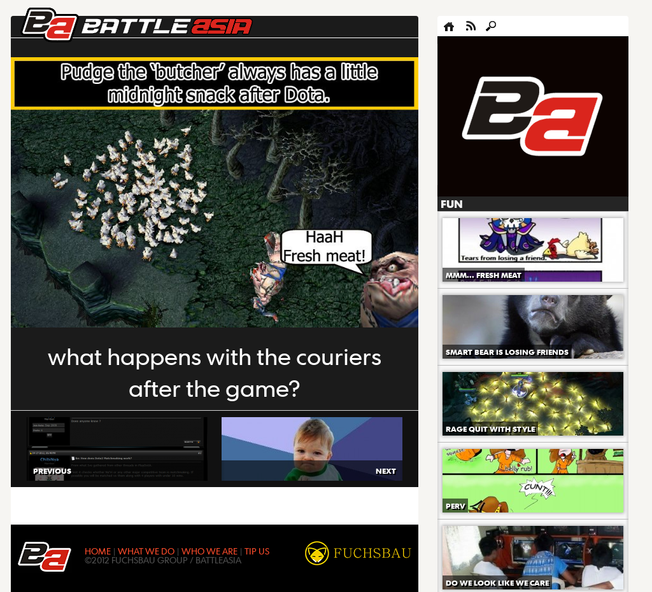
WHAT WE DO (146, 550)
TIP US (256, 550)
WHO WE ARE (209, 550)
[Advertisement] (532, 117)
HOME (98, 550)
